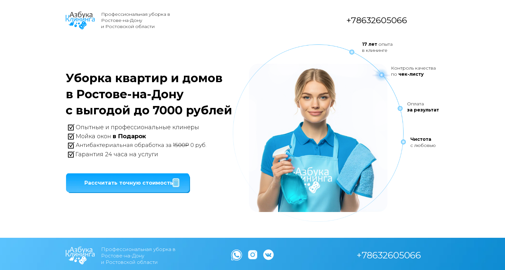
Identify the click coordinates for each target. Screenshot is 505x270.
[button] (129, 183)
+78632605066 (376, 20)
